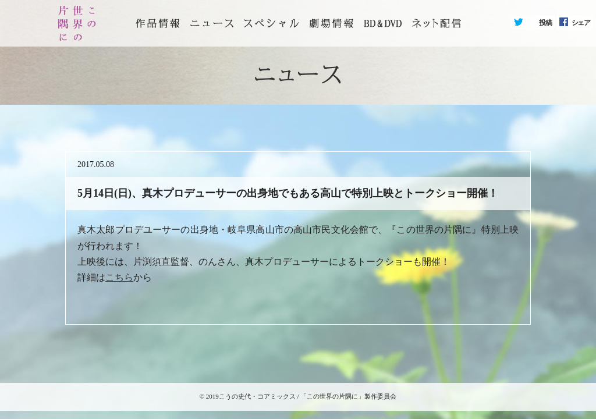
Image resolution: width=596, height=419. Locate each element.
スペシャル (271, 23)
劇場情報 (331, 23)
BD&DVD (383, 23)
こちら (119, 277)
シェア (581, 23)
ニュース (211, 23)
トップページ (158, 23)
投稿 (545, 23)
